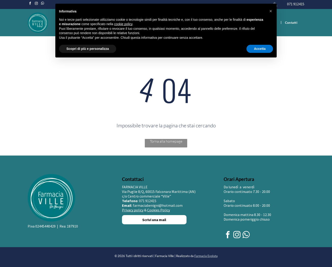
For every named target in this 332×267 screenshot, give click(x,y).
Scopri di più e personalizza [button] (87, 49)
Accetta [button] (260, 49)
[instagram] (36, 4)
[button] (270, 11)
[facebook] (30, 4)
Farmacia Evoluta (206, 256)
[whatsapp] (42, 4)
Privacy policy (132, 210)
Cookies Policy (158, 210)
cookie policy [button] (123, 24)
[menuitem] (291, 22)
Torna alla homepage (166, 141)
